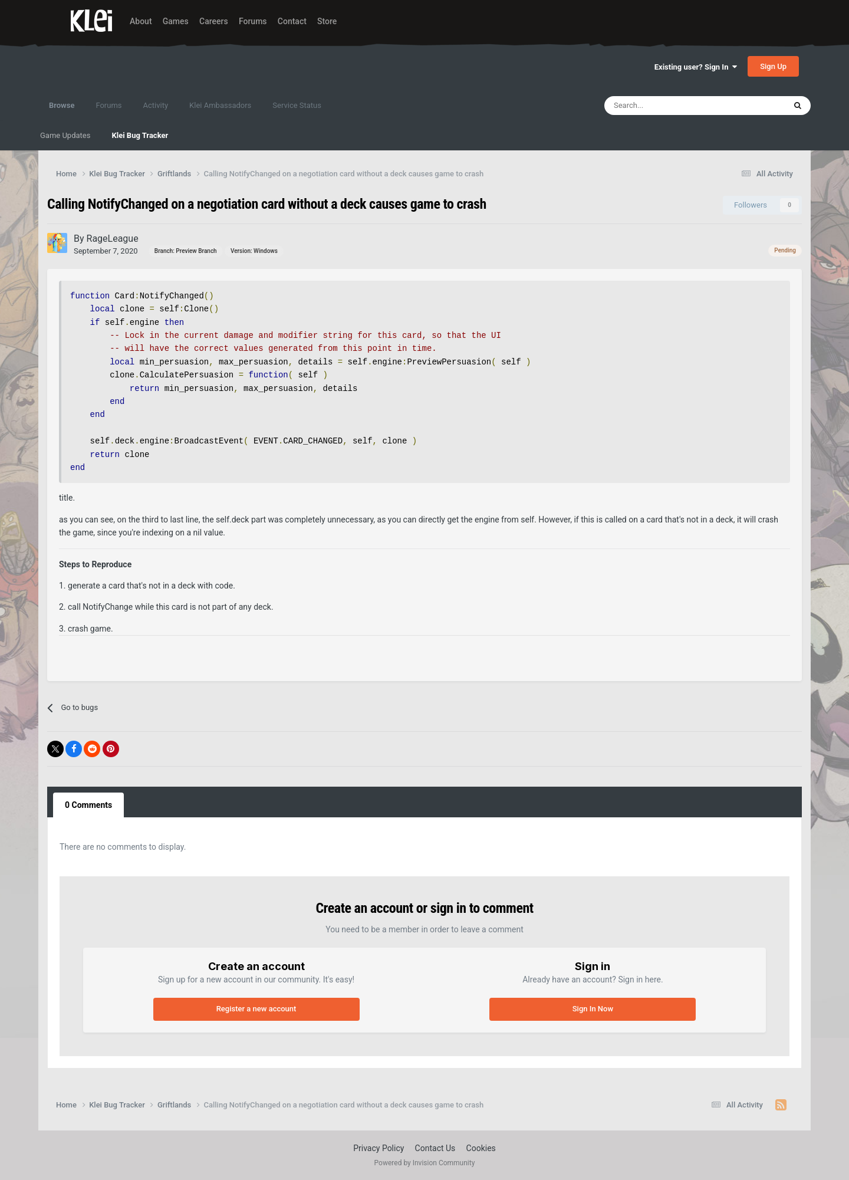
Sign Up (773, 66)
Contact (292, 21)
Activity (156, 105)
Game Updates (65, 135)
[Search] (669, 105)
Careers (213, 21)
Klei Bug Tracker (139, 135)
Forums (253, 21)
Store (327, 21)
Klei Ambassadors (220, 105)
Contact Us (435, 1148)
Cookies (481, 1148)
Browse (61, 111)
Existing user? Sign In (695, 67)
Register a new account (256, 1008)
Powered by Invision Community (424, 1163)
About (141, 21)
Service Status (296, 105)
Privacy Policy (378, 1148)
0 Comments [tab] (88, 805)
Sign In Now (592, 1008)
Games (176, 21)
